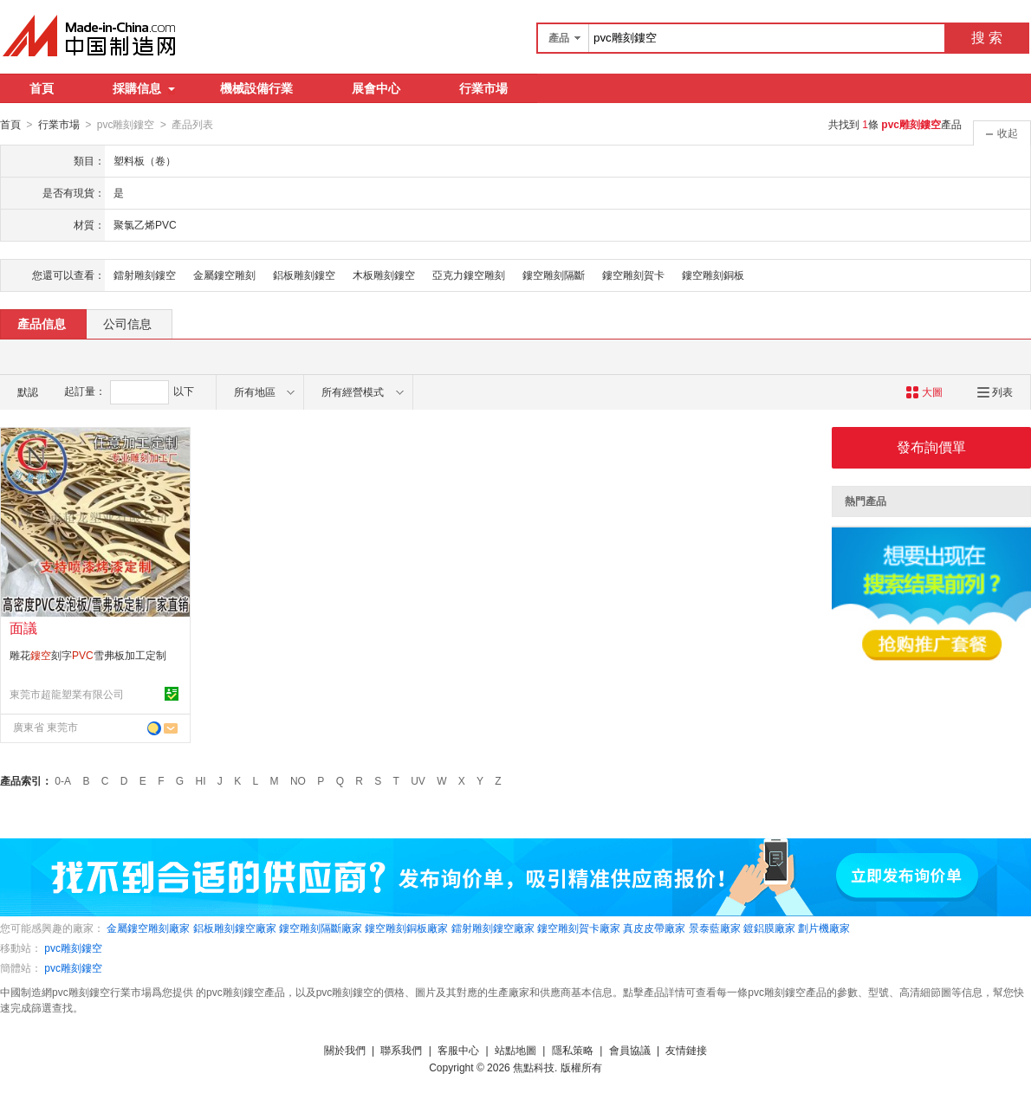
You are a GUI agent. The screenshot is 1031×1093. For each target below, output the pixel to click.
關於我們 (345, 1050)
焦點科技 (533, 1067)
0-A (63, 780)
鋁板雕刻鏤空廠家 (234, 928)
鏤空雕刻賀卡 (633, 274)
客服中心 (458, 1050)
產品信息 (41, 323)
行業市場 (483, 88)
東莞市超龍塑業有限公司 (67, 694)
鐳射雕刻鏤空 (144, 274)
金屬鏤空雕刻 (224, 274)
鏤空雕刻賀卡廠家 (578, 928)
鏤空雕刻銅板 (713, 274)
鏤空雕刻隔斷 (553, 274)
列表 (995, 391)
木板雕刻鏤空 (384, 274)
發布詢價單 (931, 446)
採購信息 (144, 88)
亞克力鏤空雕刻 (468, 274)
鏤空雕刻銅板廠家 (406, 928)
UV (418, 780)
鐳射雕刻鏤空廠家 (493, 928)
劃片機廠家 (824, 928)
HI (201, 780)
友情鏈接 (686, 1050)
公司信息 (127, 323)
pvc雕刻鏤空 (73, 947)
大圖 (924, 391)
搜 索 (986, 37)
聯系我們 (401, 1050)
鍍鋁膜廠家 (769, 928)
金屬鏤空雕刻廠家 (148, 928)
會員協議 (630, 1050)
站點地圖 (515, 1050)
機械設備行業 (256, 88)
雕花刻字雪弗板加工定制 (88, 655)
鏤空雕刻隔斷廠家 (320, 928)
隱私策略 (572, 1050)
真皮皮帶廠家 (654, 928)
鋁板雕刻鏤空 (304, 274)
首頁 (41, 88)
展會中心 (376, 88)
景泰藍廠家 (715, 928)
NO (298, 780)
